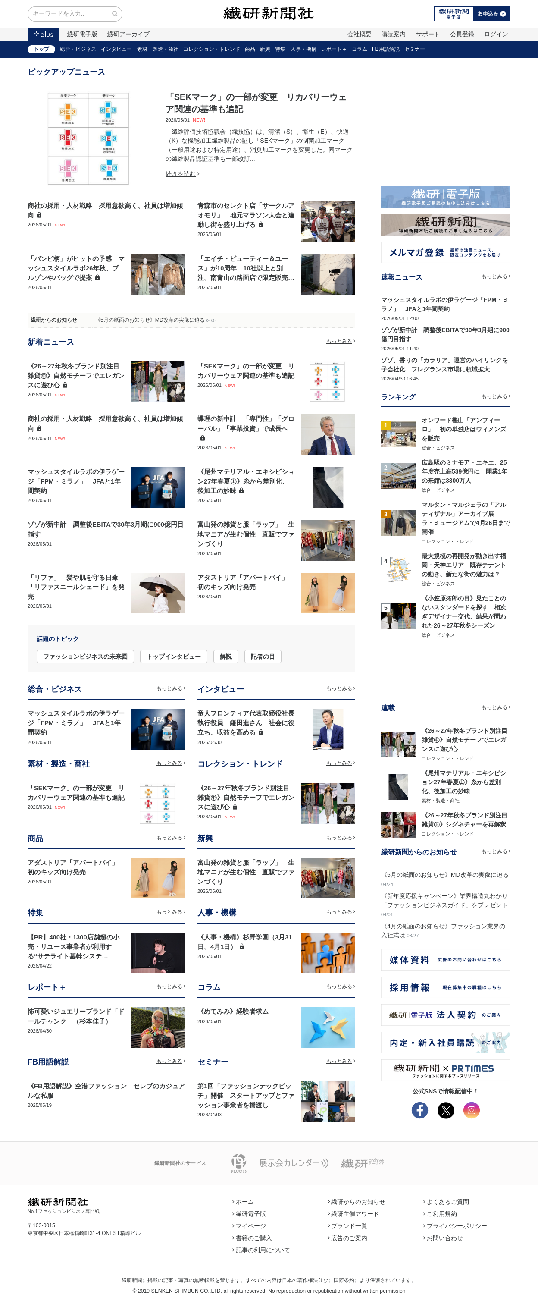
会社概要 (359, 34)
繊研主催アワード (354, 1213)
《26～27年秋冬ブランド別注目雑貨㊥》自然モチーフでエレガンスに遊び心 (76, 376)
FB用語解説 (386, 49)
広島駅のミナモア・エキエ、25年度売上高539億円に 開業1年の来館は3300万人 (464, 471)
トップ (41, 49)
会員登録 (462, 34)
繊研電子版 (82, 34)
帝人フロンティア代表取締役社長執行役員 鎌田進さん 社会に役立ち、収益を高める (245, 723)
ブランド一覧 (348, 1225)
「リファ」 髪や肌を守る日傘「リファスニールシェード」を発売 (76, 587)
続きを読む (182, 173)
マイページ (249, 1225)
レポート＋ (334, 49)
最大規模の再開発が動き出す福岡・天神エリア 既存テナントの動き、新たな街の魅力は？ (464, 565)
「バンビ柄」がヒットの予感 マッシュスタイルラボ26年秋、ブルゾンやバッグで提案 (76, 268)
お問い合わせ (443, 1238)
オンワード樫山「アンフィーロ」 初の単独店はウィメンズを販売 (464, 429)
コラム (359, 49)
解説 (226, 656)
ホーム (243, 1201)
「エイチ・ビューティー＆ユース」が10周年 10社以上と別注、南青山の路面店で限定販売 (242, 268)
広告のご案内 (348, 1238)
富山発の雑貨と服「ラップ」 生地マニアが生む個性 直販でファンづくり (245, 534)
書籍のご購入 (252, 1238)
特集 (280, 49)
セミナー (414, 49)
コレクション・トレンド (211, 49)
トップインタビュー (174, 656)
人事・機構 (303, 49)
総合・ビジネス (78, 49)
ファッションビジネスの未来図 (85, 656)
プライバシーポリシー (455, 1225)
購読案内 (394, 34)
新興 (265, 49)
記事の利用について (261, 1250)
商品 (250, 49)
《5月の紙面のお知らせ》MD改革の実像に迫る (150, 320)
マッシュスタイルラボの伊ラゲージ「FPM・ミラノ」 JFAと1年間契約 (76, 481)
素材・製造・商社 (157, 49)
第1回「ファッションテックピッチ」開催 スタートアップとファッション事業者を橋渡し (245, 1096)
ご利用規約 (440, 1213)
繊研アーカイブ (128, 34)
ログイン (496, 34)
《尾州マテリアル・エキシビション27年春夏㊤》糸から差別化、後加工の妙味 (245, 481)
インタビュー (116, 49)
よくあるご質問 (446, 1201)
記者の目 (263, 656)
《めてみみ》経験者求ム (233, 1011)
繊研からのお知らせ (54, 320)
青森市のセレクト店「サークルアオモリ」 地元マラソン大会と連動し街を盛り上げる (245, 215)
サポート (428, 34)
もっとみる (341, 341)
